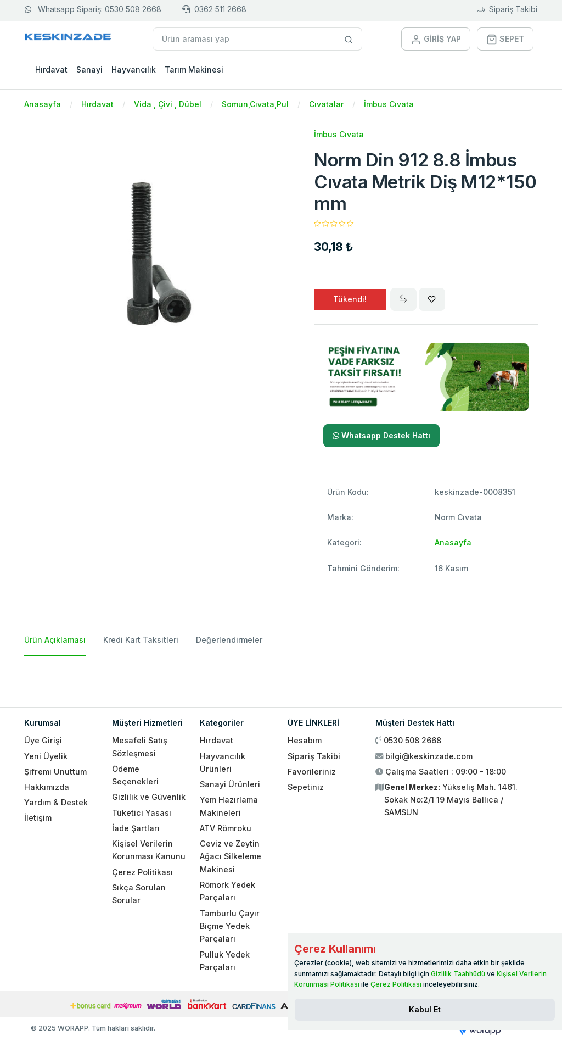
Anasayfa (42, 104)
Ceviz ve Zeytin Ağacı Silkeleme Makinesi (230, 856)
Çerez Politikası (142, 872)
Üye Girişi (43, 740)
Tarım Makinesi (194, 69)
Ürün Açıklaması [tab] (55, 639)
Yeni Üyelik (46, 756)
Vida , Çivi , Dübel (167, 104)
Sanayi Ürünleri (230, 784)
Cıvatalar (326, 104)
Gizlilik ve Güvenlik (149, 796)
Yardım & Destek (56, 802)
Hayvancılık (133, 69)
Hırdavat (51, 69)
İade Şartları (136, 828)
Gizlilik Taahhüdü (458, 974)
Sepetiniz (306, 787)
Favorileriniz (312, 771)
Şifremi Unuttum (55, 771)
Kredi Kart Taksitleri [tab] (140, 639)
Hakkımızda (46, 787)
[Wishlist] (432, 299)
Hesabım (305, 740)
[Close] (424, 1009)
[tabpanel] (281, 677)
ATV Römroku (225, 828)
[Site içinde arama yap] (348, 39)
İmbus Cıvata (389, 104)
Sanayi (89, 69)
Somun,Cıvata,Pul (255, 104)
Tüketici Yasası (141, 812)
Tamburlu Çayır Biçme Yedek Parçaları (230, 926)
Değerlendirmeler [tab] (229, 639)
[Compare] (403, 299)
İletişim (38, 817)
